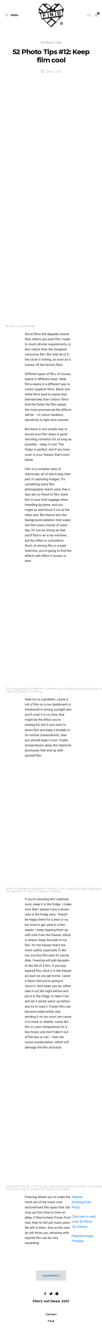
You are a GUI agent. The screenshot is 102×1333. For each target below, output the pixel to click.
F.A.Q (51, 1321)
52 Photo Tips (51, 42)
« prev (46, 1275)
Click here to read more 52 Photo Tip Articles (84, 1222)
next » (55, 1275)
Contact (51, 1314)
